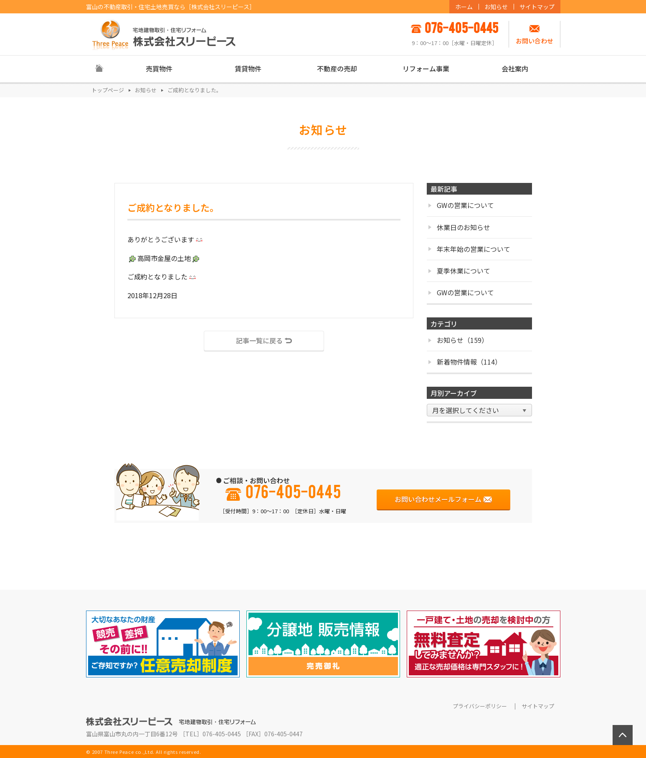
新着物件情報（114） (464, 362)
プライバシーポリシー (480, 706)
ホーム (464, 7)
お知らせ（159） (458, 340)
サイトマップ (537, 7)
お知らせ (496, 7)
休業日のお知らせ (459, 227)
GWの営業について (461, 205)
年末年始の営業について (469, 249)
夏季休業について (459, 271)
